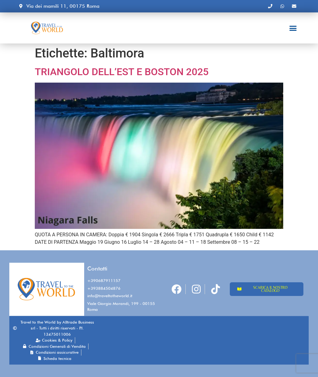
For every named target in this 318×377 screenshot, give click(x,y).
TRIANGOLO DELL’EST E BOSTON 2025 (122, 72)
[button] (293, 28)
